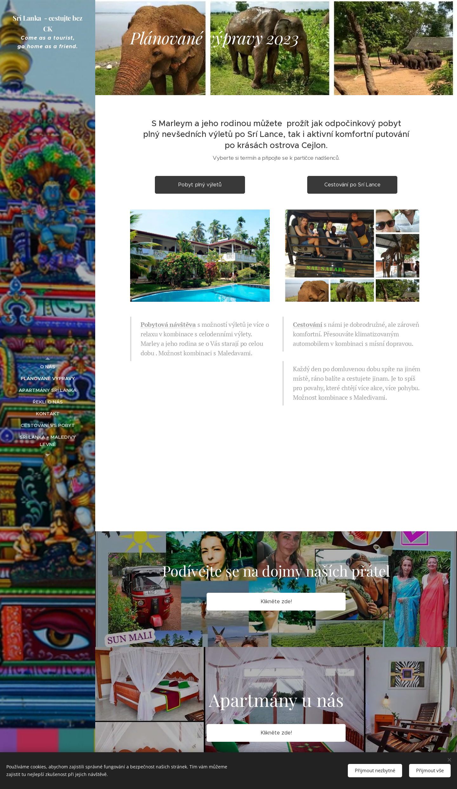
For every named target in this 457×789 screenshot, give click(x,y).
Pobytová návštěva (168, 324)
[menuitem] (47, 366)
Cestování (307, 324)
